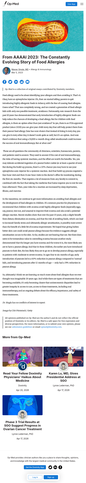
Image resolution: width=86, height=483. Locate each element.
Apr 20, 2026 (15, 389)
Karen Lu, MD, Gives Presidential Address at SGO (63, 377)
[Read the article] (22, 357)
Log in (35, 477)
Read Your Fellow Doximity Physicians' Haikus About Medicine (22, 377)
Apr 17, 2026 (57, 389)
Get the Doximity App (35, 467)
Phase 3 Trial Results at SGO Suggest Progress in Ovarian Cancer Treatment (22, 425)
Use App (71, 4)
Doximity (22, 385)
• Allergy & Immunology (40, 69)
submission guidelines (22, 327)
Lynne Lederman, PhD (63, 385)
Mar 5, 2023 (17, 72)
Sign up (50, 477)
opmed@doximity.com (51, 327)
